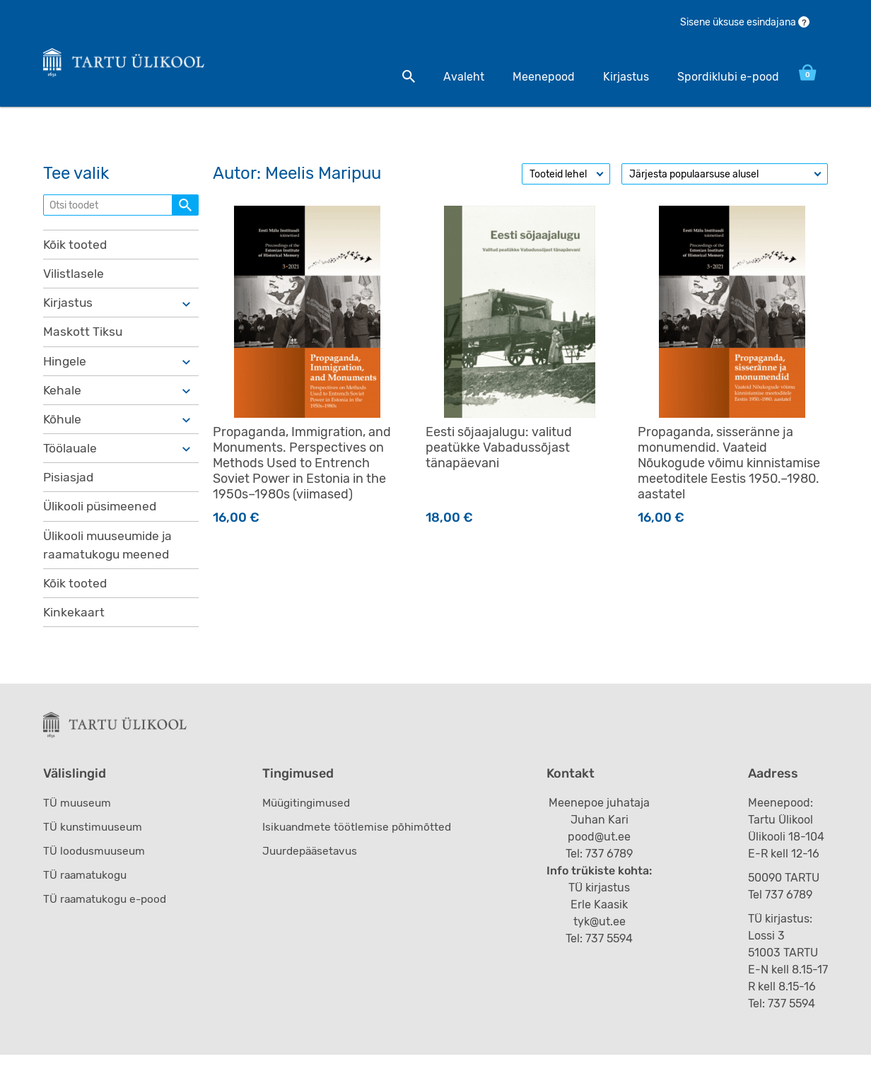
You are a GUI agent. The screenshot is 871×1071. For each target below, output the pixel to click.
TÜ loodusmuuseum (95, 867)
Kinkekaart (74, 625)
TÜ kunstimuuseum (94, 843)
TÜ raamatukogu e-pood (108, 915)
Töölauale (70, 457)
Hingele (65, 368)
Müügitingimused (311, 819)
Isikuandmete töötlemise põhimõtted (361, 843)
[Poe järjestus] (724, 178)
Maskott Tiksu (83, 338)
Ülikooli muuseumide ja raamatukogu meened (110, 556)
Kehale (62, 398)
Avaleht (453, 76)
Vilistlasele (74, 279)
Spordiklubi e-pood (717, 76)
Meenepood (533, 76)
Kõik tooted (75, 249)
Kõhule (63, 427)
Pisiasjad (69, 487)
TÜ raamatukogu (87, 891)
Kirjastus (615, 76)
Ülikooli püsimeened (101, 517)
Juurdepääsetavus (314, 867)
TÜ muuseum (78, 819)
